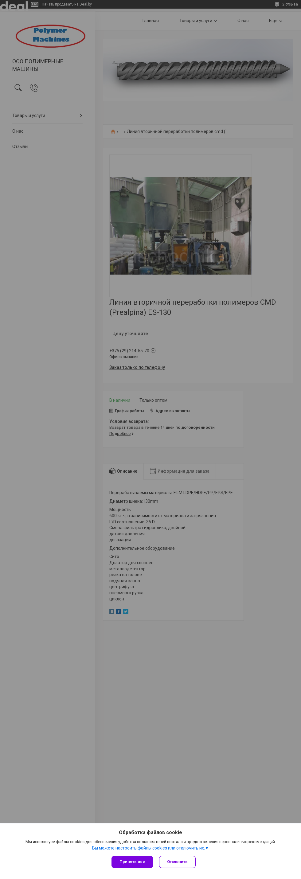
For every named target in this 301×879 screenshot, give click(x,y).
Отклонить (177, 861)
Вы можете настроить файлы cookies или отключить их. (148, 848)
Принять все (132, 861)
